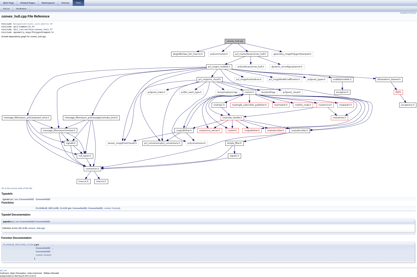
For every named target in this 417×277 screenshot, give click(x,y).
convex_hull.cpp (36, 228)
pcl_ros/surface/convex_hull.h (32, 29)
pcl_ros (3, 270)
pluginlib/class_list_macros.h (32, 24)
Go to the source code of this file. (17, 188)
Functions (412, 13)
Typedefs (403, 13)
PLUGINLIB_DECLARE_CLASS (51, 208)
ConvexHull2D (43, 199)
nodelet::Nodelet (112, 208)
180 (20, 228)
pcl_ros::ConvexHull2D (22, 199)
